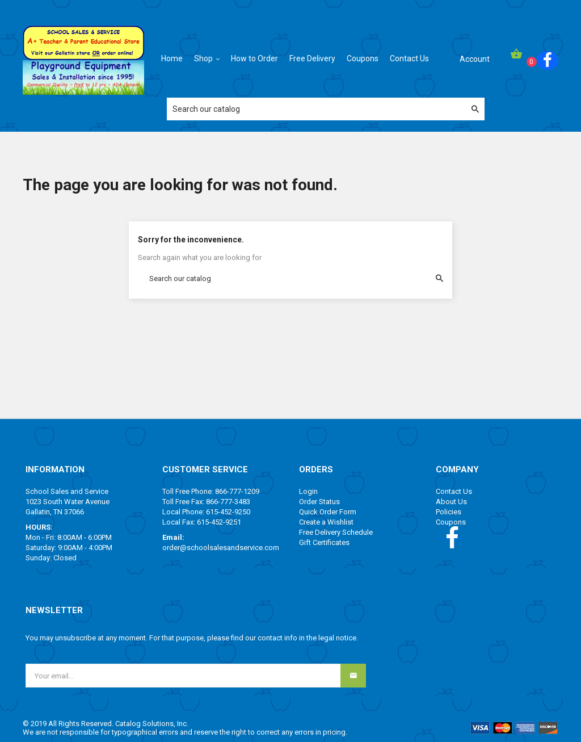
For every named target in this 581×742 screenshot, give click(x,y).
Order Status (319, 501)
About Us (451, 501)
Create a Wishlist (326, 522)
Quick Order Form (327, 512)
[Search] (325, 109)
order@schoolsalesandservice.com (220, 547)
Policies (448, 512)
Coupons (451, 522)
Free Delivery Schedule (336, 532)
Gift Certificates (324, 542)
